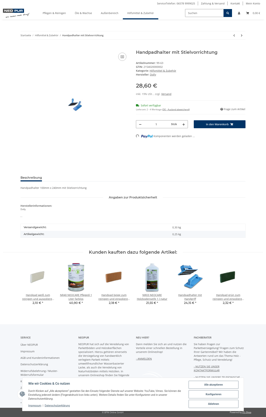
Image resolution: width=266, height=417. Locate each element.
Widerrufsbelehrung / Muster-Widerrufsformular (39, 373)
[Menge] (156, 124)
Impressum (28, 351)
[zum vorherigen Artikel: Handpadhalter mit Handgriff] (234, 35)
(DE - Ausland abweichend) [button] (176, 109)
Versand (166, 94)
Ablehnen (213, 403)
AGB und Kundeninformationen (40, 358)
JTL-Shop (246, 412)
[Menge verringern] (140, 124)
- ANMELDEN (144, 358)
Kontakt (235, 3)
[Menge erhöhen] (184, 124)
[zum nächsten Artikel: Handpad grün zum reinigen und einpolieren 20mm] (241, 35)
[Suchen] (204, 13)
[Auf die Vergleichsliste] (122, 57)
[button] (239, 13)
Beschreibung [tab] (31, 177)
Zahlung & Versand (213, 3)
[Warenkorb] (253, 13)
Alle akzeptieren (213, 384)
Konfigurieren (213, 394)
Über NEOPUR (29, 344)
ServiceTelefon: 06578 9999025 (176, 3)
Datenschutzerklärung (34, 364)
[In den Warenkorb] (23, 48)
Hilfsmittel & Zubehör (163, 70)
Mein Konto (253, 3)
